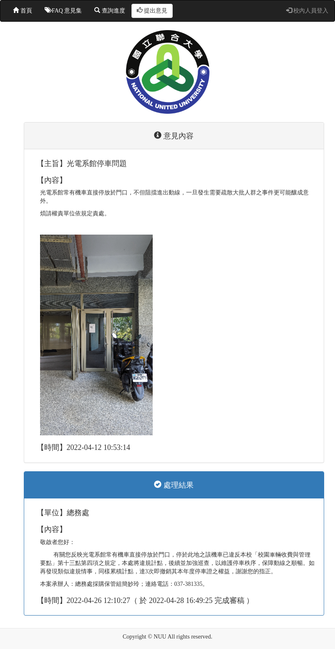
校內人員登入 (307, 10)
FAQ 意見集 (63, 10)
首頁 (22, 10)
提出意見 (152, 10)
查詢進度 (109, 10)
